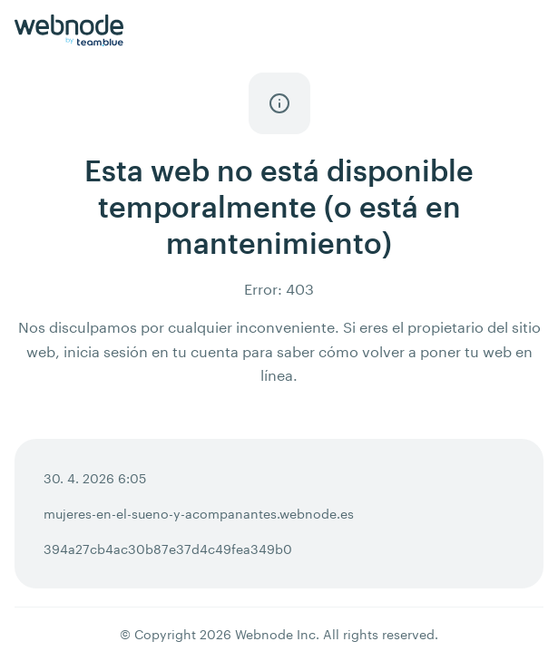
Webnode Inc (275, 634)
